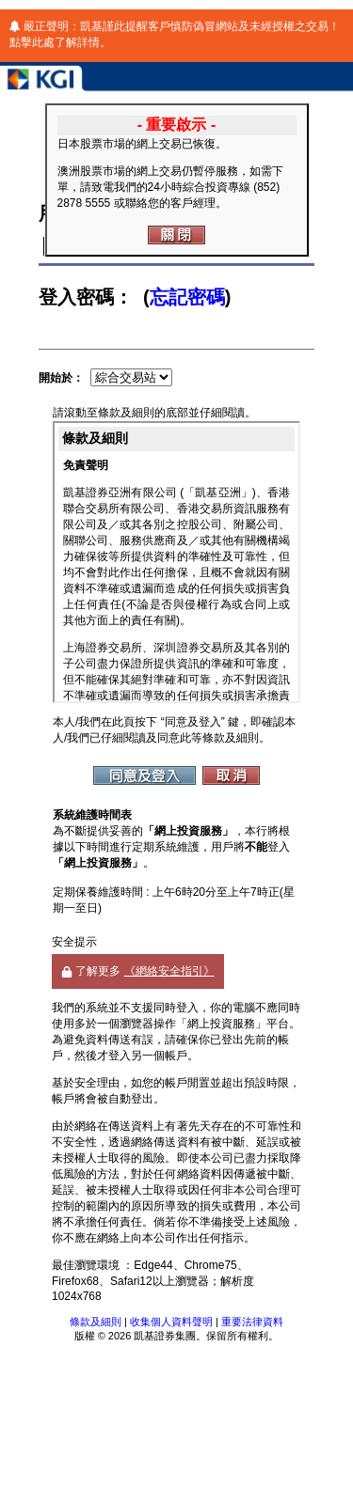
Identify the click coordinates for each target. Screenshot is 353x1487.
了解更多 (138, 971)
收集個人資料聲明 (171, 1321)
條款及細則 (95, 1321)
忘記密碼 (187, 297)
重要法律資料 (252, 1321)
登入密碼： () (135, 297)
